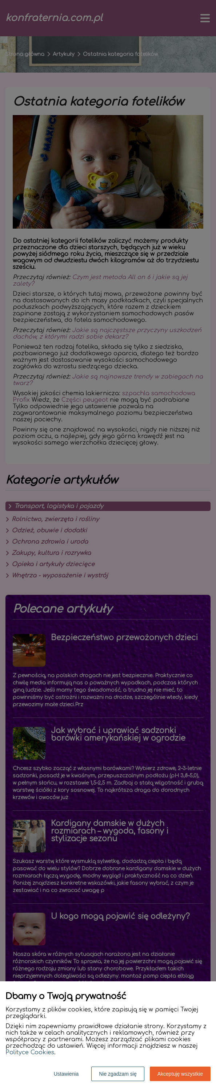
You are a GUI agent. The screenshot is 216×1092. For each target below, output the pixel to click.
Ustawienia (66, 1074)
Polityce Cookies (29, 1052)
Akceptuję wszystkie (180, 1074)
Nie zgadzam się (118, 1074)
